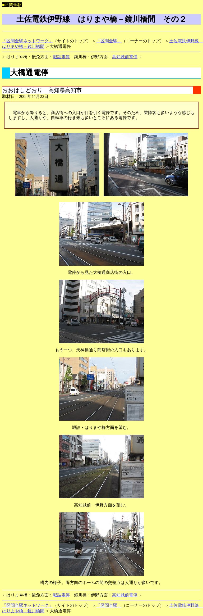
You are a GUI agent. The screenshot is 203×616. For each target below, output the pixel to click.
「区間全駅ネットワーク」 (27, 41)
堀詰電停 (61, 57)
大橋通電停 (29, 72)
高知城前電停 (124, 57)
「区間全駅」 (109, 41)
